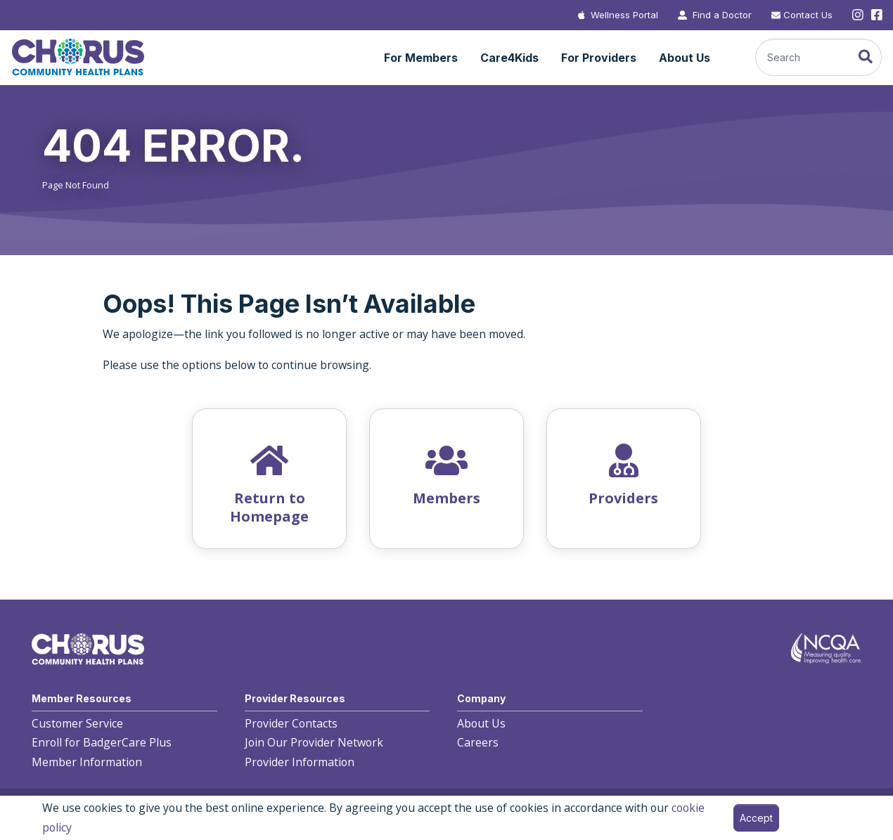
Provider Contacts (291, 723)
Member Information (87, 762)
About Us (481, 723)
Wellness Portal (624, 14)
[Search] (818, 57)
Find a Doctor (722, 14)
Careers (478, 742)
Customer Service (77, 723)
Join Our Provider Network (314, 742)
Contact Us (808, 14)
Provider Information (299, 762)
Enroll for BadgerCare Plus (102, 742)
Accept (756, 818)
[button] (421, 58)
